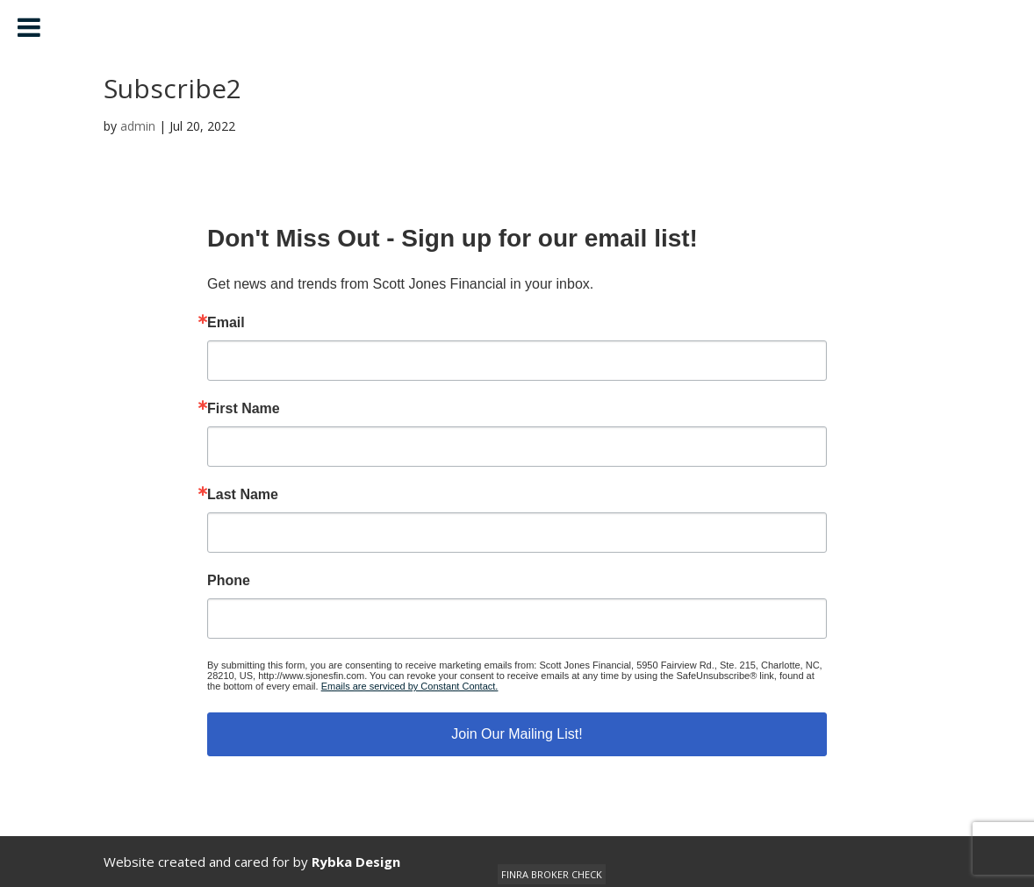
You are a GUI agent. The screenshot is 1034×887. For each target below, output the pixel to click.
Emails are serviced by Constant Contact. (410, 686)
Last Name (242, 495)
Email (226, 323)
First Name (243, 409)
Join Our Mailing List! (516, 733)
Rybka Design (356, 861)
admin (137, 126)
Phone (228, 581)
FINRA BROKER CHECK (551, 874)
